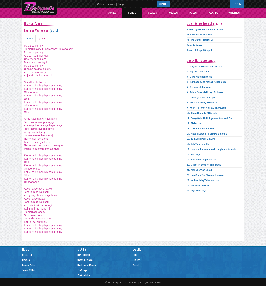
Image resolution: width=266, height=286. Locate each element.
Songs (132, 13)
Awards (213, 13)
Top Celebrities (84, 275)
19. (201, 159)
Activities (234, 13)
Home (25, 249)
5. (199, 87)
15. (201, 139)
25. (196, 190)
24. (198, 185)
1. (204, 66)
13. (200, 128)
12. (194, 123)
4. (206, 82)
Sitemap (26, 260)
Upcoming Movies (85, 260)
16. (198, 144)
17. (211, 149)
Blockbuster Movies (86, 265)
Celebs (152, 13)
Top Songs (82, 270)
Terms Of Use (28, 270)
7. (201, 97)
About (29, 38)
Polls (193, 13)
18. (193, 154)
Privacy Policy (28, 265)
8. (202, 102)
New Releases (83, 254)
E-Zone (137, 249)
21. (199, 170)
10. (202, 113)
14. (207, 133)
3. (199, 77)
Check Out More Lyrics (201, 60)
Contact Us (27, 254)
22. (205, 175)
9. (206, 108)
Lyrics (41, 38)
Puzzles (173, 13)
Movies (112, 13)
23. (203, 180)
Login (237, 4)
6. (205, 92)
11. (209, 118)
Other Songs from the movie (204, 23)
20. (204, 165)
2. (198, 71)
